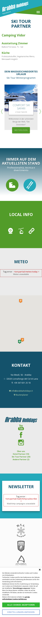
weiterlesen (21, 130)
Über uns (21, 451)
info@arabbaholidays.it (21, 390)
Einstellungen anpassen (21, 612)
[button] (19, 342)
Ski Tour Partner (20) (21, 456)
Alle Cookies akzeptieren (21, 605)
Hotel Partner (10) (21, 454)
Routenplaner (21, 394)
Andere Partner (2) (21, 459)
